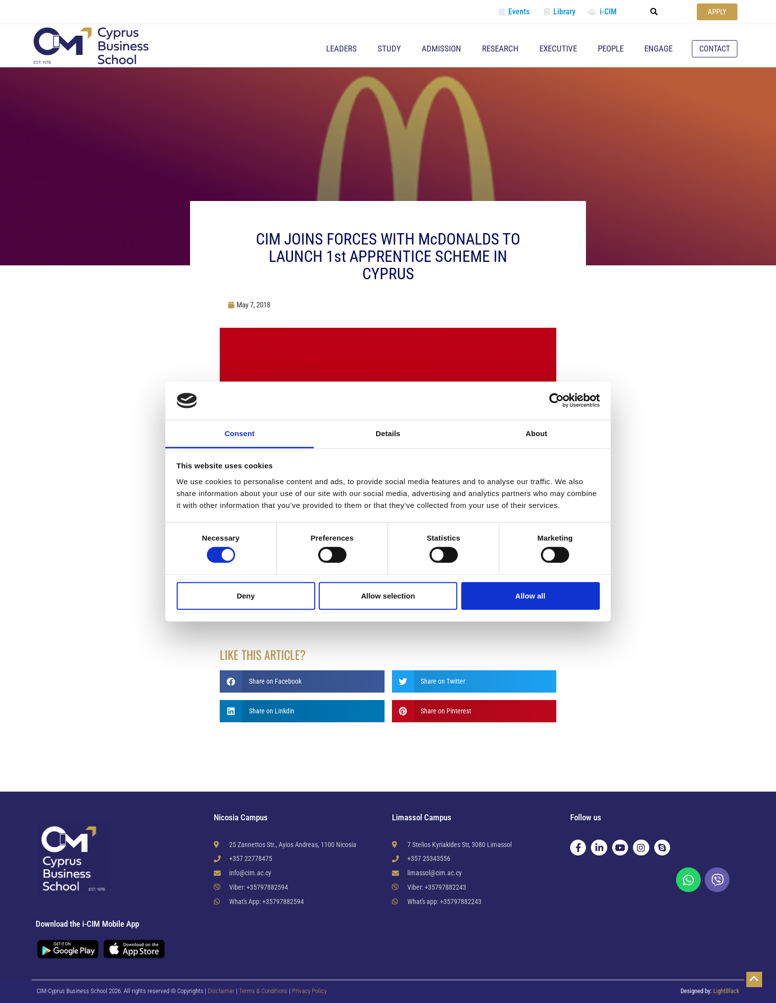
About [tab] (536, 433)
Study (389, 48)
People (611, 48)
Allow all (530, 595)
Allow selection (388, 595)
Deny (246, 595)
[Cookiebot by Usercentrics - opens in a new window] (556, 400)
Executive (558, 48)
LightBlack (726, 991)
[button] (654, 12)
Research (500, 48)
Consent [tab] (240, 433)
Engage (658, 48)
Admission (441, 48)
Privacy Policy (309, 991)
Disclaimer (221, 991)
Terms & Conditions (264, 991)
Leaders (341, 48)
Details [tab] (388, 433)
